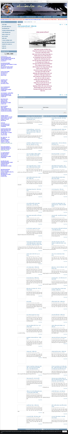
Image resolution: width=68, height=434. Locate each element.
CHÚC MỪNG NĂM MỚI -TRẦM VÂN (59, 129)
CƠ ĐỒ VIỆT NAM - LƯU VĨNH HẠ (58, 391)
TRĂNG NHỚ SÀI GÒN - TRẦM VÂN (59, 351)
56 (46, 116)
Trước (62, 24)
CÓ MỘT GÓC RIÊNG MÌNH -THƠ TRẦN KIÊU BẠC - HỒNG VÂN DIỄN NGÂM (59, 205)
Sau (65, 24)
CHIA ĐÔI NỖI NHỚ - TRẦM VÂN (58, 314)
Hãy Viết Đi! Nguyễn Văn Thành (32, 314)
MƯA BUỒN (28, 301)
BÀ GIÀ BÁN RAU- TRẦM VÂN (32, 277)
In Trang (18, 95)
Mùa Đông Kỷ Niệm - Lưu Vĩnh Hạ (58, 153)
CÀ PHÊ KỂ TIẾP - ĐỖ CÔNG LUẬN (33, 416)
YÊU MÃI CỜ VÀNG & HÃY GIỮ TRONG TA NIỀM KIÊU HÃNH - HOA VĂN (59, 243)
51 (36, 116)
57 (48, 116)
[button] (22, 17)
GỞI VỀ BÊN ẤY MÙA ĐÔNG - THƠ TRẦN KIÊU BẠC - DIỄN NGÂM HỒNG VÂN (59, 167)
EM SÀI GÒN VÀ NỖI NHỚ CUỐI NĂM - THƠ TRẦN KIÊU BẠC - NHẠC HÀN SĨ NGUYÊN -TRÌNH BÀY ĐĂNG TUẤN (34, 243)
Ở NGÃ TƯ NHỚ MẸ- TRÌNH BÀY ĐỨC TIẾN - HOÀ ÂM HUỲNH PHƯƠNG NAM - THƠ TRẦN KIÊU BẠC (34, 367)
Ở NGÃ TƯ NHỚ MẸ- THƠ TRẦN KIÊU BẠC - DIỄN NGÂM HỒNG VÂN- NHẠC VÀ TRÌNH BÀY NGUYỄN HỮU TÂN (59, 367)
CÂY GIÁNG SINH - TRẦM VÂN (32, 267)
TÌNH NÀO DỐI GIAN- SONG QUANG (59, 337)
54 (42, 116)
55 (44, 116)
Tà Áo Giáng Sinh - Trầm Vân (57, 189)
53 (40, 116)
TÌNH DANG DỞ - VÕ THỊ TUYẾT (32, 378)
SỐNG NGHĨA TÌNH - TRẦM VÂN (58, 301)
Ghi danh (27, 1)
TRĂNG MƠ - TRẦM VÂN (31, 351)
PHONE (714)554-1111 (5, 154)
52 (38, 116)
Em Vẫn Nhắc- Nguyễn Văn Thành (33, 228)
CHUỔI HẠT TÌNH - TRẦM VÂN (32, 405)
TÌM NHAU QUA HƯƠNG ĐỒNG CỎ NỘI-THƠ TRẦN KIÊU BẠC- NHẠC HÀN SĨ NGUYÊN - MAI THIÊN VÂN (59, 379)
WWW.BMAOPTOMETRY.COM (6, 147)
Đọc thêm (40, 124)
